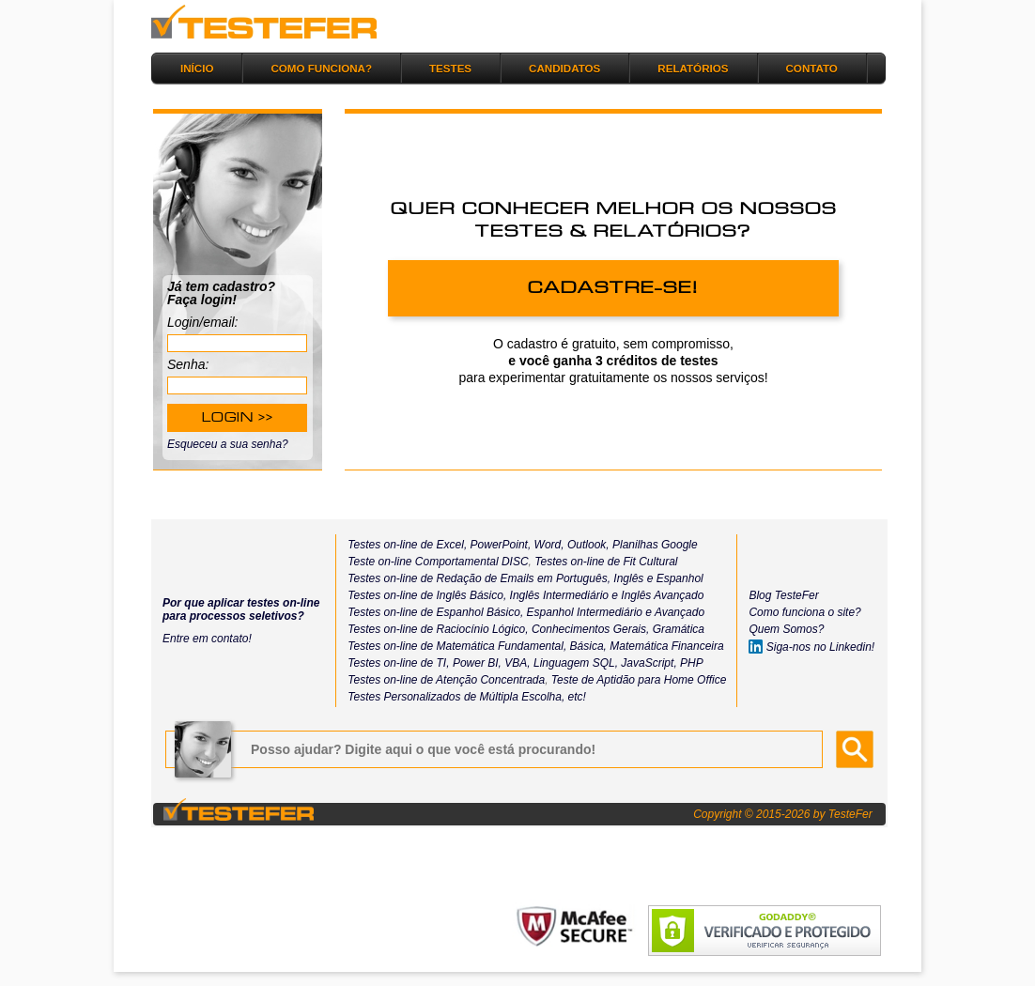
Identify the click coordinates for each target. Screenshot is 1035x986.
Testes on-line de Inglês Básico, (428, 595)
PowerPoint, (499, 544)
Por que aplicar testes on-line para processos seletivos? (240, 609)
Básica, (586, 646)
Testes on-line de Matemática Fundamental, (457, 646)
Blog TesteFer (783, 595)
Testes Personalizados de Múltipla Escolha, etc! (467, 696)
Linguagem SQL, (575, 663)
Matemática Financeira (666, 646)
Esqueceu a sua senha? (227, 444)
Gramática (678, 629)
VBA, (517, 663)
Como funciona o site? (804, 612)
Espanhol (678, 578)
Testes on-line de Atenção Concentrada (446, 679)
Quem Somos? (786, 629)
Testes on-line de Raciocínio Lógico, (438, 629)
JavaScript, (648, 663)
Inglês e (631, 578)
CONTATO (812, 68)
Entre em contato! (207, 638)
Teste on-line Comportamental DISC (438, 561)
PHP (691, 663)
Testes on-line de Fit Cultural (605, 561)
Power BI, (477, 663)
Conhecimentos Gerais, (589, 629)
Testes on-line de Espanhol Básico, (437, 612)
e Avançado (674, 612)
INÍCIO (196, 68)
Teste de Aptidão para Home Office (639, 679)
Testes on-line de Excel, (407, 544)
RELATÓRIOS (692, 68)
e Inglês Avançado (657, 595)
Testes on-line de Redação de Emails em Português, (479, 578)
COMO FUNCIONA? (321, 68)
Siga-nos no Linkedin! (811, 647)
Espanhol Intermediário (586, 612)
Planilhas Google (655, 544)
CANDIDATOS (564, 68)
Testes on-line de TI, (398, 663)
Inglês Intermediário (561, 595)
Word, (547, 544)
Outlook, (587, 544)
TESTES (450, 68)
